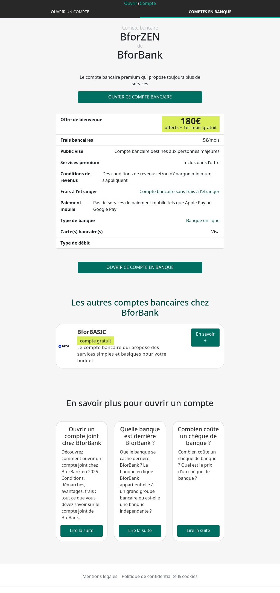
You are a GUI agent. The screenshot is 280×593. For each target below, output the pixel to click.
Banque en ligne (203, 220)
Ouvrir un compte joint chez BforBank (81, 436)
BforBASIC (91, 332)
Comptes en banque (210, 11)
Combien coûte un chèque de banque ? (198, 436)
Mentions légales (100, 576)
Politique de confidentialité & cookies (159, 576)
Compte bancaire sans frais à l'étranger (179, 191)
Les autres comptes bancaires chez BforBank (140, 307)
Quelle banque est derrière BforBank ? (140, 436)
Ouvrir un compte (70, 11)
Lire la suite (82, 530)
